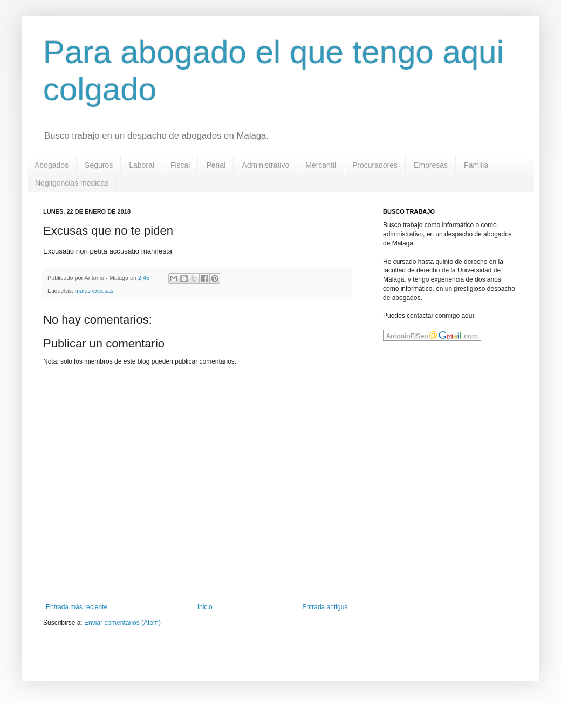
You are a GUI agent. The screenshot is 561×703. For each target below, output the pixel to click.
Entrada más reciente (76, 607)
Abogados (52, 165)
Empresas (431, 165)
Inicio (205, 607)
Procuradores (375, 165)
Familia (476, 165)
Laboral (141, 165)
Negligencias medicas (71, 183)
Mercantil (320, 165)
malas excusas (94, 291)
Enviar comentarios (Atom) (122, 622)
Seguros (99, 165)
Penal (215, 165)
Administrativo (265, 165)
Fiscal (180, 165)
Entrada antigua (325, 607)
